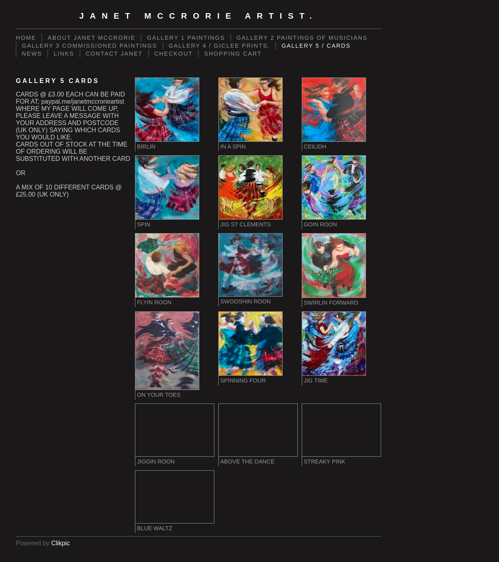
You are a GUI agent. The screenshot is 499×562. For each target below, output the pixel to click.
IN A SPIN (233, 146)
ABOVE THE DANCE (247, 461)
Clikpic (60, 543)
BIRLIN (146, 146)
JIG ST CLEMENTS (245, 224)
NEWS (32, 53)
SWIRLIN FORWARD (331, 302)
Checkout (173, 53)
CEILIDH (315, 146)
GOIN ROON (320, 224)
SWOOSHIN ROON (245, 301)
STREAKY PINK (324, 461)
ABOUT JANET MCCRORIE (91, 38)
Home (26, 38)
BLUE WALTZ (154, 528)
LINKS (64, 53)
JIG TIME (316, 380)
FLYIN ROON (154, 302)
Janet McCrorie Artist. (198, 15)
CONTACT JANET (114, 53)
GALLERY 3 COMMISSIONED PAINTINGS (89, 45)
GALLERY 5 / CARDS (316, 45)
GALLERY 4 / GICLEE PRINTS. (219, 45)
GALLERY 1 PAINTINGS (186, 38)
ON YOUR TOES (159, 395)
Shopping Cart (233, 53)
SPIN (143, 224)
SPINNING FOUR (243, 380)
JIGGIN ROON (156, 461)
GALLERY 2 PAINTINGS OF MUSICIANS (302, 38)
